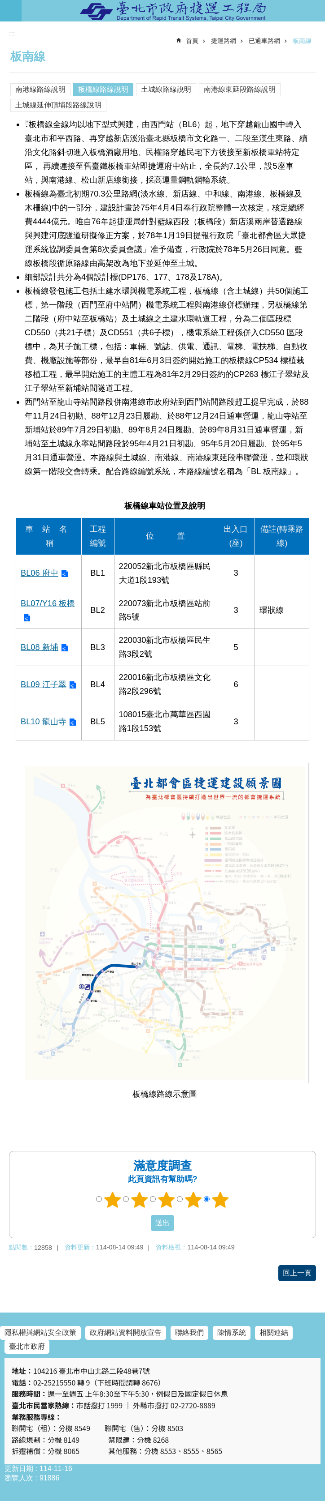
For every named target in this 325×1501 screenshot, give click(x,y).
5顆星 (220, 1199)
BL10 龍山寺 (43, 721)
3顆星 (166, 1199)
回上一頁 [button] (297, 1273)
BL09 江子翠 (43, 684)
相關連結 (273, 1332)
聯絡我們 (189, 1332)
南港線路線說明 (40, 89)
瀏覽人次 (18, 1478)
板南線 (302, 40)
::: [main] (12, 34)
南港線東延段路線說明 (240, 89)
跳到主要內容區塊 (4, 4)
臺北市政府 (27, 1346)
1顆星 (112, 1199)
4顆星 (193, 1199)
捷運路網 (223, 40)
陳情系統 (231, 1332)
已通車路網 (264, 40)
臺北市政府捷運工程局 (173, 10)
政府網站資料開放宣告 (126, 1332)
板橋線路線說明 (103, 89)
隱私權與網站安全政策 (40, 1332)
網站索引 (11, 10)
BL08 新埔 (39, 647)
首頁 (192, 40)
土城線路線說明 (166, 89)
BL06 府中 (39, 572)
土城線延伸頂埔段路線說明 (58, 105)
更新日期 (18, 1468)
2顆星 (139, 1199)
